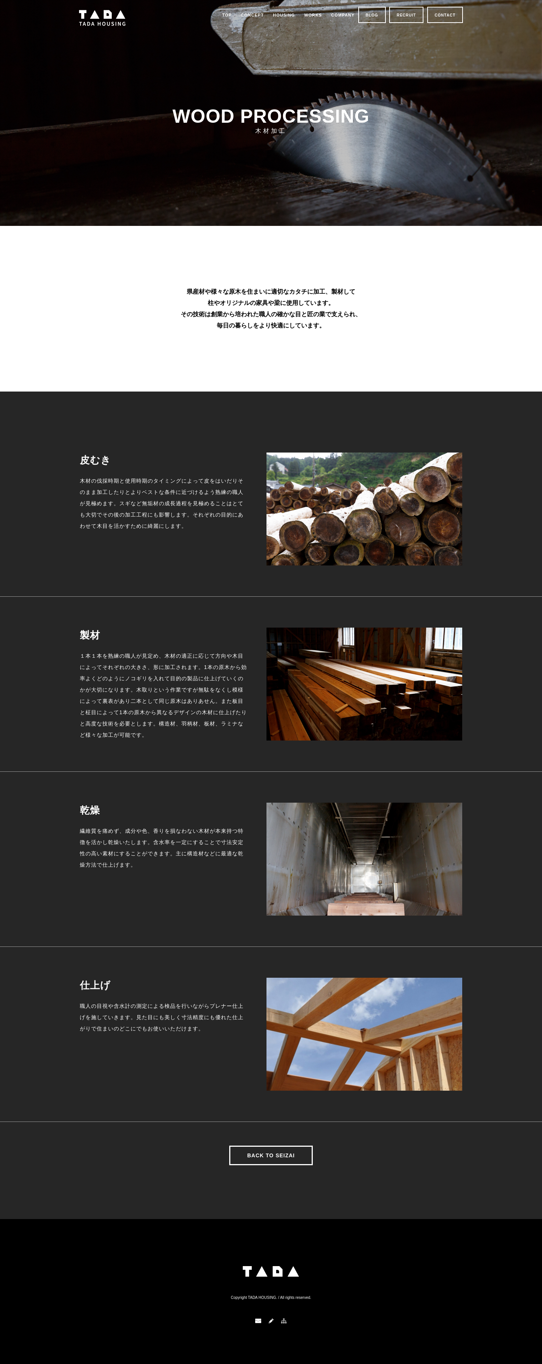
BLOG (372, 15)
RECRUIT (406, 15)
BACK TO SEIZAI (271, 1155)
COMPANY (343, 15)
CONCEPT (252, 15)
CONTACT (445, 15)
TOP (226, 15)
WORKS (313, 15)
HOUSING (284, 15)
